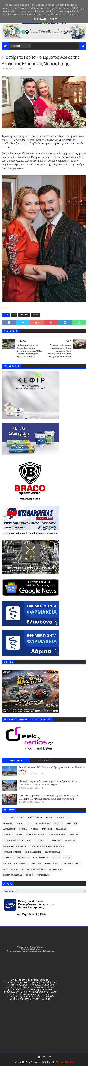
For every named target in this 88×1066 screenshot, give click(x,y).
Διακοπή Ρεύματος (13, 840)
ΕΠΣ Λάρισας (41, 840)
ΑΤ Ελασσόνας (43, 823)
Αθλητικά (23, 315)
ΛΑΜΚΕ (55, 858)
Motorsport (17, 817)
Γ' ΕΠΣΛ (34, 829)
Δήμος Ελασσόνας (12, 835)
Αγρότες (58, 823)
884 (13, 315)
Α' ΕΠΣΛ (20, 823)
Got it (53, 19)
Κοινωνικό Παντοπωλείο (16, 858)
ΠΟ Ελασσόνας (10, 869)
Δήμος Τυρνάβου (57, 835)
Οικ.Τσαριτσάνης (71, 863)
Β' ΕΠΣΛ (23, 829)
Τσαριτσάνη (43, 875)
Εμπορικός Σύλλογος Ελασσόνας (47, 846)
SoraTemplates (33, 1062)
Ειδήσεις (56, 840)
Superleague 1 (35, 817)
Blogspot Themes (64, 1062)
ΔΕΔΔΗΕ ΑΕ (61, 829)
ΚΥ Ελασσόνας (52, 852)
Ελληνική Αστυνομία (14, 846)
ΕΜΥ (29, 840)
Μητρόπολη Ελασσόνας (15, 863)
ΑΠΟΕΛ (35, 315)
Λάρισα (66, 858)
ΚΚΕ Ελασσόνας (33, 852)
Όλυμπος (8, 823)
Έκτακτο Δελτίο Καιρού (58, 817)
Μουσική (36, 863)
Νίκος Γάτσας (52, 863)
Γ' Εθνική (47, 829)
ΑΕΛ (30, 823)
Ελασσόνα (70, 840)
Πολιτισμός (55, 869)
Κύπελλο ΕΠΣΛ (40, 858)
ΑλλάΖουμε (9, 829)
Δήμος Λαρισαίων (35, 835)
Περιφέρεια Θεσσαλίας (33, 869)
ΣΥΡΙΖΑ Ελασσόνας (12, 875)
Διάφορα (74, 835)
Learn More (39, 19)
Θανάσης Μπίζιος (12, 852)
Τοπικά (29, 875)
